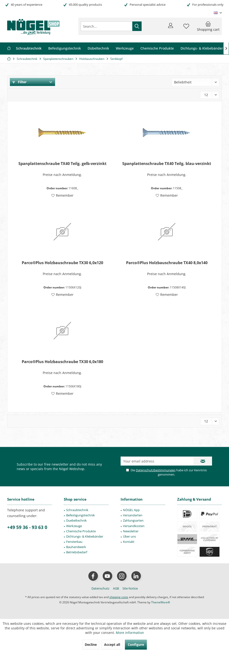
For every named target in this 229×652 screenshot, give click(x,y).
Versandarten (132, 515)
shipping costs (118, 597)
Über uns (129, 536)
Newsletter (130, 531)
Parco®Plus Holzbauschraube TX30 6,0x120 (62, 262)
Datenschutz (100, 588)
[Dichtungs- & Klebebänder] (201, 48)
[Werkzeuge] (124, 48)
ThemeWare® (160, 602)
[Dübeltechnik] (98, 48)
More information (130, 632)
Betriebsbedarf (76, 552)
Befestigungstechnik (80, 515)
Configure (136, 644)
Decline (91, 644)
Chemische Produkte (81, 531)
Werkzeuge (74, 526)
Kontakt (128, 541)
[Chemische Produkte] (157, 48)
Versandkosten (133, 526)
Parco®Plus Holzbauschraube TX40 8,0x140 (167, 262)
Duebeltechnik (76, 520)
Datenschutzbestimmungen (156, 470)
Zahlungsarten (133, 520)
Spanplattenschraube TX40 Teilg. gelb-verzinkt (62, 163)
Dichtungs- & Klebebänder (84, 536)
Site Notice (130, 588)
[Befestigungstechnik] (64, 48)
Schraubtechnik (77, 510)
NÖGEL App (131, 510)
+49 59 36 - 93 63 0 (27, 527)
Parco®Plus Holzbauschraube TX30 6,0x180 (62, 361)
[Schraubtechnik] (29, 48)
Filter (19, 82)
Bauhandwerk (76, 547)
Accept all (112, 644)
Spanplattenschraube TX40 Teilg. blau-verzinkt (166, 163)
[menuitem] (208, 26)
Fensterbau (74, 541)
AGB (116, 588)
